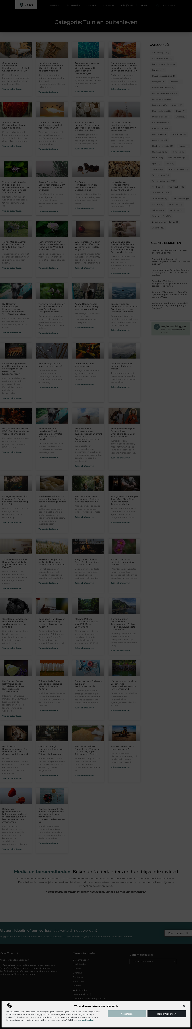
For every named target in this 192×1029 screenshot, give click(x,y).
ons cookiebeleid (85, 1020)
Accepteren (127, 1014)
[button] (184, 1006)
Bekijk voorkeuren (166, 1014)
